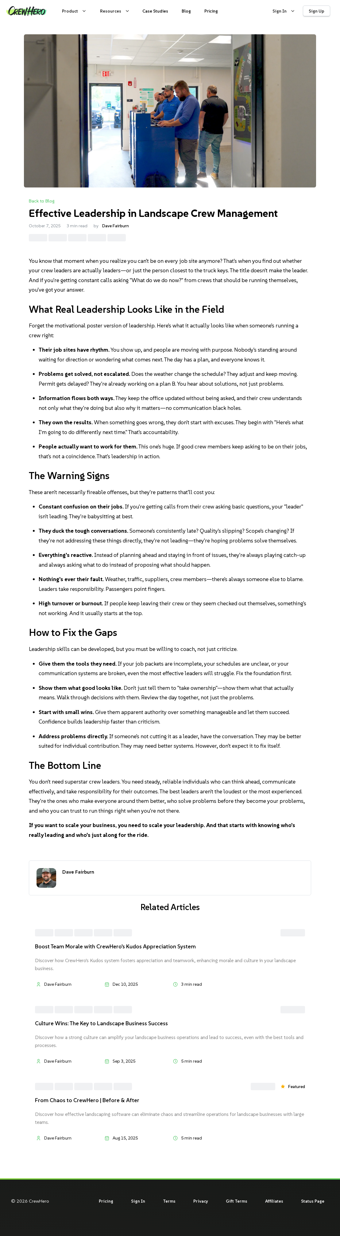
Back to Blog (42, 201)
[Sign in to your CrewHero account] (283, 11)
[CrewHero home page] (26, 11)
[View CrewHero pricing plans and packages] (211, 11)
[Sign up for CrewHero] (316, 11)
